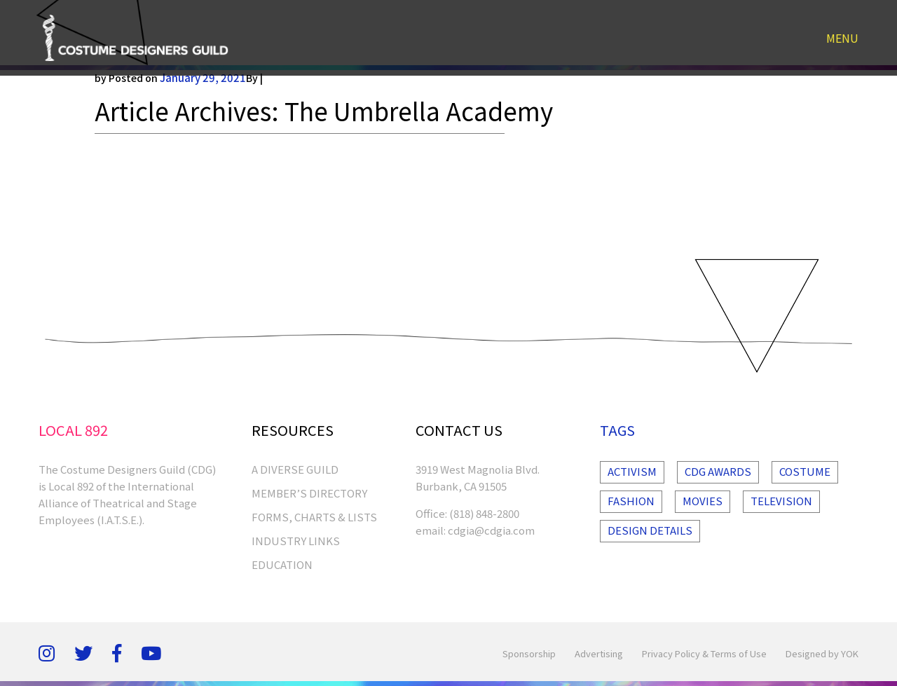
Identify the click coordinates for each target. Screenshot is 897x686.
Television (781, 500)
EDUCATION (282, 564)
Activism (632, 471)
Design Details (650, 530)
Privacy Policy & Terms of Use (704, 653)
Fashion (631, 500)
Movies (703, 500)
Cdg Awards (718, 471)
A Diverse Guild (295, 469)
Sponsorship (529, 653)
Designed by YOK (822, 653)
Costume (804, 471)
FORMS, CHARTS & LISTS (314, 516)
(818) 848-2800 (484, 513)
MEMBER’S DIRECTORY (309, 493)
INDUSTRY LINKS (296, 540)
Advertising (599, 653)
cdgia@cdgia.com (491, 530)
